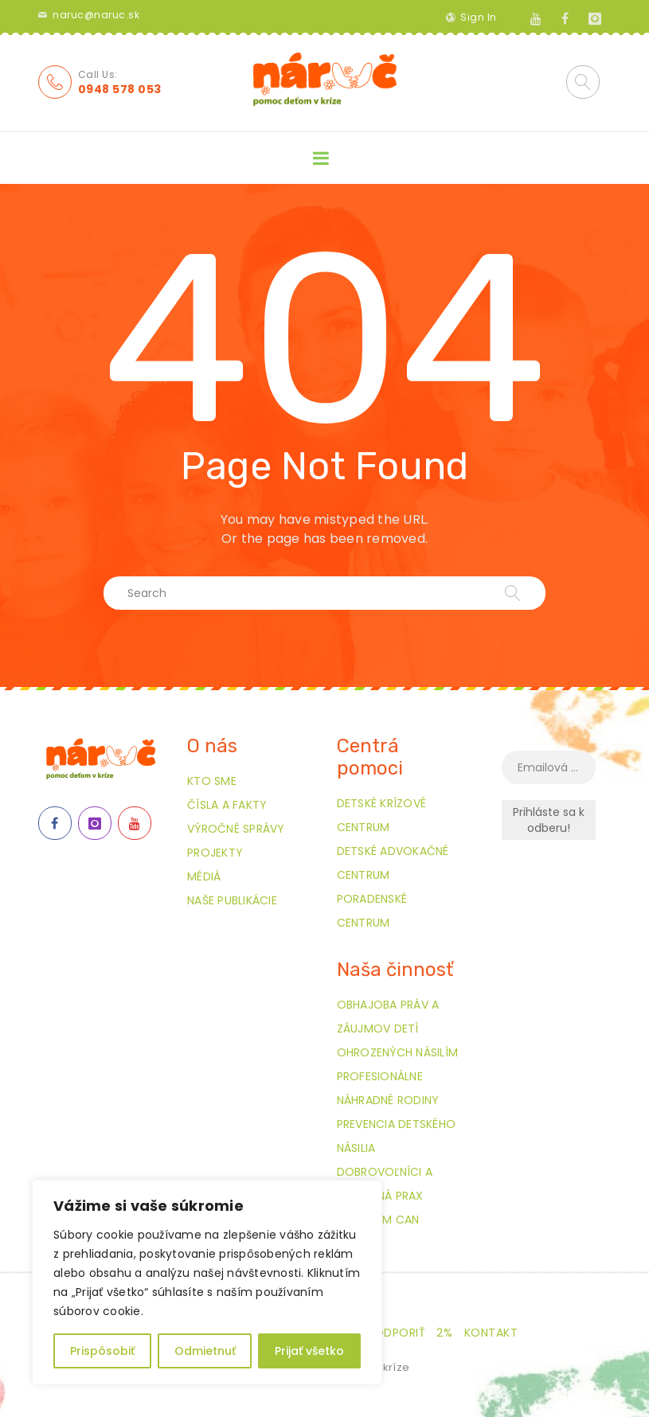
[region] (207, 1282)
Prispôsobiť (102, 1351)
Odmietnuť (205, 1351)
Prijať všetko (309, 1351)
